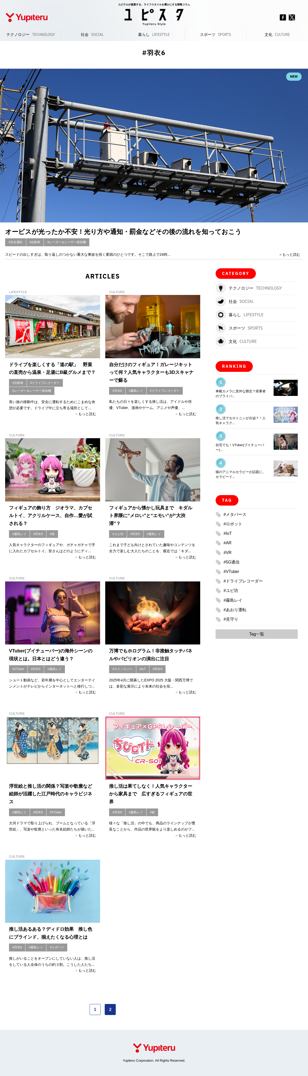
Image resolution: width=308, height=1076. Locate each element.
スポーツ (215, 34)
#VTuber (18, 669)
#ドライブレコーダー (45, 383)
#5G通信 (231, 562)
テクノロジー (30, 34)
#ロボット (233, 524)
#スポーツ (57, 947)
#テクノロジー (122, 669)
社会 (92, 34)
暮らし (154, 34)
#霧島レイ (136, 391)
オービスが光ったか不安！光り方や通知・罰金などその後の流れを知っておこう (123, 231)
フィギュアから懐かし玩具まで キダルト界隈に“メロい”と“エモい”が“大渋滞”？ (150, 515)
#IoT (143, 669)
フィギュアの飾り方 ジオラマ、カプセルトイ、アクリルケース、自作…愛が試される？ (50, 515)
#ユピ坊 (117, 534)
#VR (228, 552)
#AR (228, 543)
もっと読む (291, 254)
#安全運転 (15, 242)
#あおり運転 (235, 610)
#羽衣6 (117, 391)
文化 (277, 34)
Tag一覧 (256, 634)
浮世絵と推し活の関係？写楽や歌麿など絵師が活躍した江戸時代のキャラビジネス (50, 794)
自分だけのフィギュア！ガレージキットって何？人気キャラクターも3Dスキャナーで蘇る (151, 372)
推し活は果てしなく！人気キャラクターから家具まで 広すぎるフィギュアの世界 (150, 794)
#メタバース (235, 514)
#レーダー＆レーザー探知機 (66, 242)
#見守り (231, 619)
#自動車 (35, 242)
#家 (52, 534)
